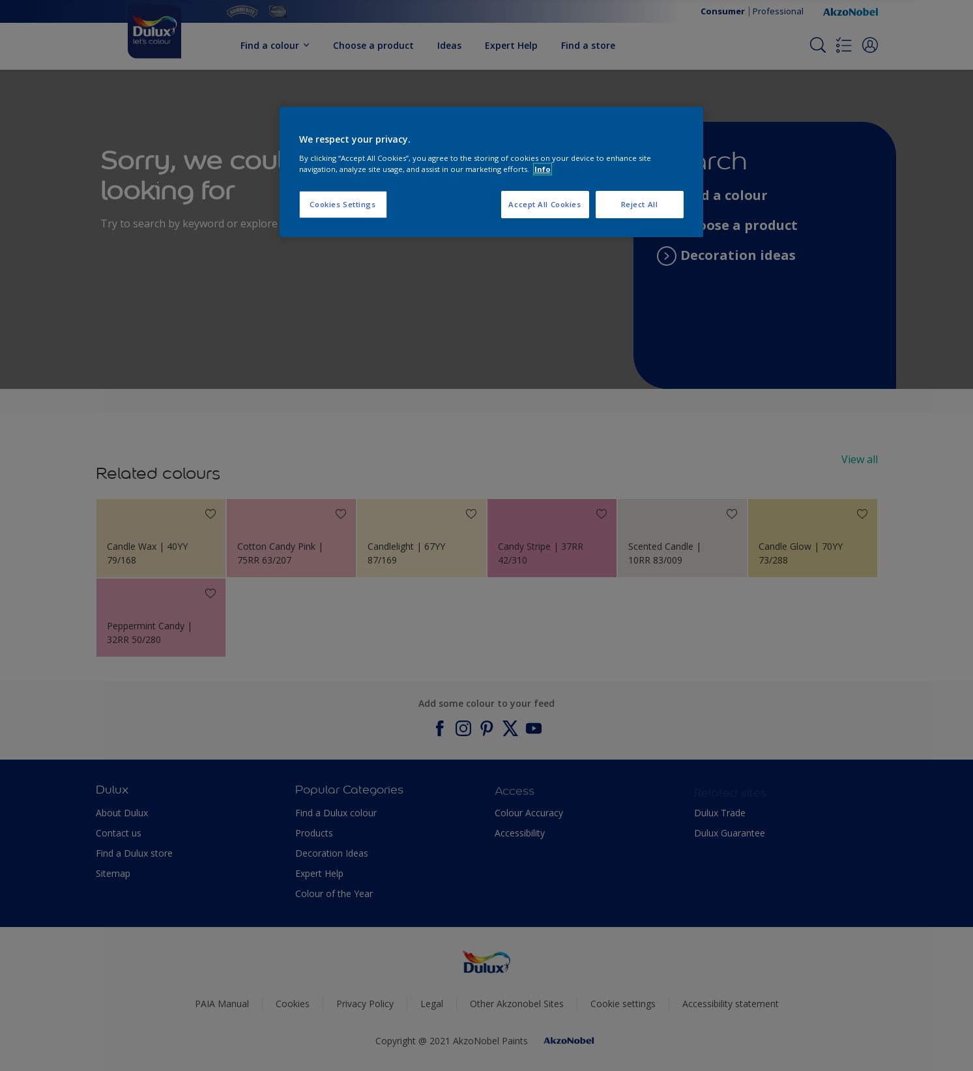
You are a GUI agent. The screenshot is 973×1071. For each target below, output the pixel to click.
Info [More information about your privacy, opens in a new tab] (542, 169)
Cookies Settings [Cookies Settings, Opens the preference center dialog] (342, 204)
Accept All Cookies (544, 204)
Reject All (639, 204)
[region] (491, 172)
